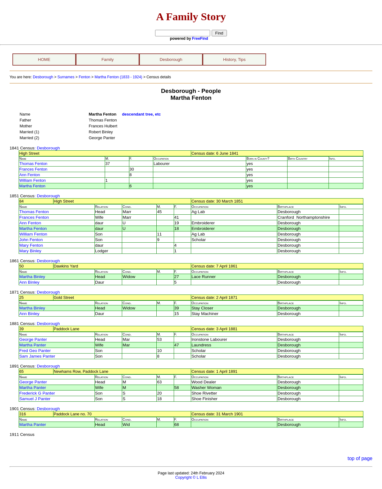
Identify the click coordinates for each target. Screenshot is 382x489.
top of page (359, 458)
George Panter (33, 339)
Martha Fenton (32, 186)
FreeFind (200, 38)
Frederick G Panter (37, 393)
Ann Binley (29, 282)
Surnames (66, 77)
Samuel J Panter (35, 398)
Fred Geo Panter (35, 350)
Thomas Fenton (33, 163)
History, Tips (234, 59)
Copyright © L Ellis (191, 477)
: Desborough (47, 148)
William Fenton (32, 180)
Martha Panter (32, 345)
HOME (44, 59)
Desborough (171, 59)
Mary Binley (30, 251)
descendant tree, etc (141, 114)
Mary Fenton (31, 245)
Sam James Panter (37, 356)
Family (107, 59)
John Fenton (31, 239)
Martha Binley (32, 276)
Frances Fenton (33, 169)
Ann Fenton (29, 174)
